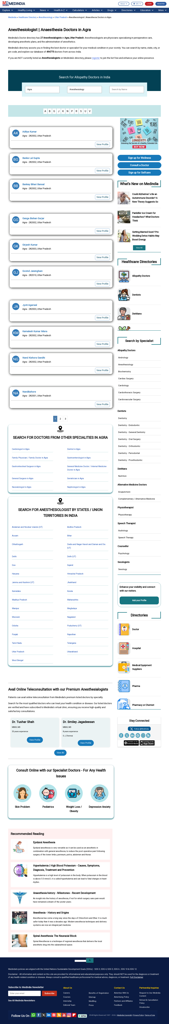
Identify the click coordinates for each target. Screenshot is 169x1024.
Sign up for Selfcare (139, 172)
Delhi (14, 556)
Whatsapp (33, 1015)
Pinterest (54, 1015)
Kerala (70, 591)
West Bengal (17, 660)
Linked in (48, 1015)
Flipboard (74, 1015)
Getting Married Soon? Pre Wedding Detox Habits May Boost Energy (145, 236)
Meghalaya (72, 608)
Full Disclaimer (136, 977)
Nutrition (122, 476)
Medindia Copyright (124, 1015)
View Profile (102, 144)
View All (60, 753)
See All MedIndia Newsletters (21, 1000)
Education (146, 10)
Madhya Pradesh (19, 600)
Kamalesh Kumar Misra (34, 331)
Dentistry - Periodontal (129, 453)
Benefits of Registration (99, 993)
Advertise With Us (121, 993)
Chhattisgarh (17, 544)
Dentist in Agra (73, 449)
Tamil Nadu (17, 643)
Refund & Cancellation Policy (148, 1001)
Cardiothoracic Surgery (129, 392)
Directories (128, 10)
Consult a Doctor (139, 165)
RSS (59, 1015)
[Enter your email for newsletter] (24, 993)
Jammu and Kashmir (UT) (23, 582)
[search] (80, 961)
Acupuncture (124, 492)
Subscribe (49, 993)
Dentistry (122, 418)
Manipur (15, 608)
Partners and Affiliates (123, 1001)
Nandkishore (29, 391)
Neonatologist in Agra (21, 487)
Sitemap (92, 997)
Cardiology (123, 385)
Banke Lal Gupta (31, 158)
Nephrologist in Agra (76, 487)
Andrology (123, 357)
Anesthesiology (46, 17)
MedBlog (92, 1001)
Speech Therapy (125, 537)
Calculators (80, 10)
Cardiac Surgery (125, 378)
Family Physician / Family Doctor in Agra (30, 458)
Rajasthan (71, 634)
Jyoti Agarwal (29, 305)
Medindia (12, 17)
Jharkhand (71, 582)
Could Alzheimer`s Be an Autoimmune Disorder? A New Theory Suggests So (145, 198)
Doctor (135, 629)
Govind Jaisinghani (32, 271)
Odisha (15, 625)
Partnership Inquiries (149, 988)
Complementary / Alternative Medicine (136, 499)
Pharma (136, 686)
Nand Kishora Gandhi (33, 357)
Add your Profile (139, 600)
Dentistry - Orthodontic (129, 446)
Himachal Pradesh (75, 574)
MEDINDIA (14, 3)
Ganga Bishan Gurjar (33, 218)
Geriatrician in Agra (75, 478)
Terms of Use (150, 1015)
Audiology (123, 530)
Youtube (64, 1015)
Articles (97, 10)
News (44, 10)
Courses (66, 997)
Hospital (136, 648)
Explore (8, 10)
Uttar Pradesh (61, 17)
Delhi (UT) (71, 556)
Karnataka (16, 591)
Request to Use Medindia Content (149, 994)
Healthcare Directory (27, 17)
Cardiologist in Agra (20, 449)
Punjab (15, 634)
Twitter (43, 1015)
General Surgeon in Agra (22, 478)
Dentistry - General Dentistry (131, 432)
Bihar (69, 535)
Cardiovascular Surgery (129, 399)
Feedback (118, 1005)
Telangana (71, 643)
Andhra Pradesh (74, 527)
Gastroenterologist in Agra (78, 458)
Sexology (122, 569)
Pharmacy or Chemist (143, 705)
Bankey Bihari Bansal (33, 184)
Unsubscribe (144, 1007)
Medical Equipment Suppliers (142, 667)
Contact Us (119, 988)
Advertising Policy (121, 997)
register (96, 58)
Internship (67, 1001)
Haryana (15, 574)
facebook (38, 1015)
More (162, 10)
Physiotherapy (125, 514)
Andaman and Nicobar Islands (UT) (27, 527)
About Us (67, 988)
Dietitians (137, 313)
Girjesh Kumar (30, 244)
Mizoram (16, 617)
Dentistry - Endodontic (129, 425)
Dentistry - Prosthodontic (130, 460)
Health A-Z (60, 10)
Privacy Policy (138, 1015)
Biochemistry (124, 371)
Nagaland (71, 617)
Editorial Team (69, 1005)
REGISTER (161, 4)
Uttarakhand (72, 651)
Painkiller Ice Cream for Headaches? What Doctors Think (145, 217)
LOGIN (149, 4)
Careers (66, 993)
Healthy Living (26, 10)
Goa (13, 565)
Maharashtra (72, 600)
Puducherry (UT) (74, 625)
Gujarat (70, 565)
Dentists (136, 294)
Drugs (112, 10)
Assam (15, 535)
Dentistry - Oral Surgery (129, 439)
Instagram (69, 1015)
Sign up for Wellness (139, 157)
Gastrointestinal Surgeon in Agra (26, 466)
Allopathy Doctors (141, 276)
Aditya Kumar (29, 131)
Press (91, 1005)
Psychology (123, 553)
